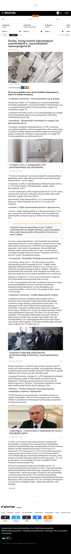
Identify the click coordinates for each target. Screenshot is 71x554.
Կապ (31, 528)
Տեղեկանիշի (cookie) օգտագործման (56, 531)
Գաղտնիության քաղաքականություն (33, 531)
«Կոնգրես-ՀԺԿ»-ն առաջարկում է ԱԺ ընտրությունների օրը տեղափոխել (27, 166)
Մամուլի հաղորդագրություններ (43, 528)
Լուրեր (4, 27)
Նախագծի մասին (6, 528)
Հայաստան (12, 488)
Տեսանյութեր (49, 512)
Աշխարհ (17, 512)
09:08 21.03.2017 (13, 49)
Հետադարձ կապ (6, 533)
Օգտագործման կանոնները (21, 528)
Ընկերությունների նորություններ (11, 531)
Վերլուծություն (27, 512)
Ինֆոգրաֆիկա (38, 512)
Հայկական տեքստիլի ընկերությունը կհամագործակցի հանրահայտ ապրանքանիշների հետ (33, 354)
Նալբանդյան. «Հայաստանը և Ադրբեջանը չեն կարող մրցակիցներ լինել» (35, 431)
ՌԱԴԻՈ (57, 512)
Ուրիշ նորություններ (30, 27)
